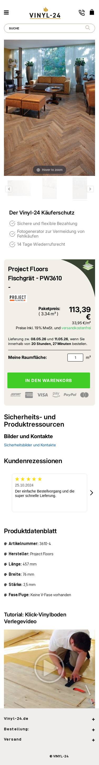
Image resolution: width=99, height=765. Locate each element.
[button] (92, 493)
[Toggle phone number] (82, 13)
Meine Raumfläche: (27, 357)
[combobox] (49, 28)
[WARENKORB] (92, 12)
